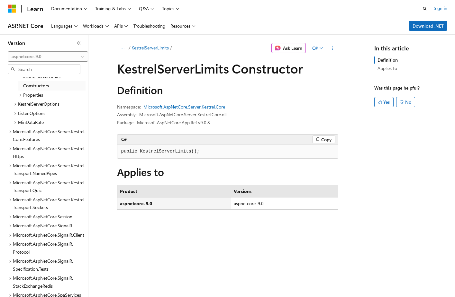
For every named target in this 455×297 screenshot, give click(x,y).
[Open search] (424, 8)
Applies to (387, 68)
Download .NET (428, 26)
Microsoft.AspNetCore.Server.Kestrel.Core (184, 107)
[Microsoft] (12, 8)
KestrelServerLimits (150, 48)
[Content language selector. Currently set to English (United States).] (37, 288)
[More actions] (332, 48)
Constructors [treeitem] (36, 86)
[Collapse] (79, 43)
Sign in (440, 8)
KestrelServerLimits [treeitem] (41, 77)
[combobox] (48, 56)
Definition (388, 60)
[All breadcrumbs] (122, 48)
